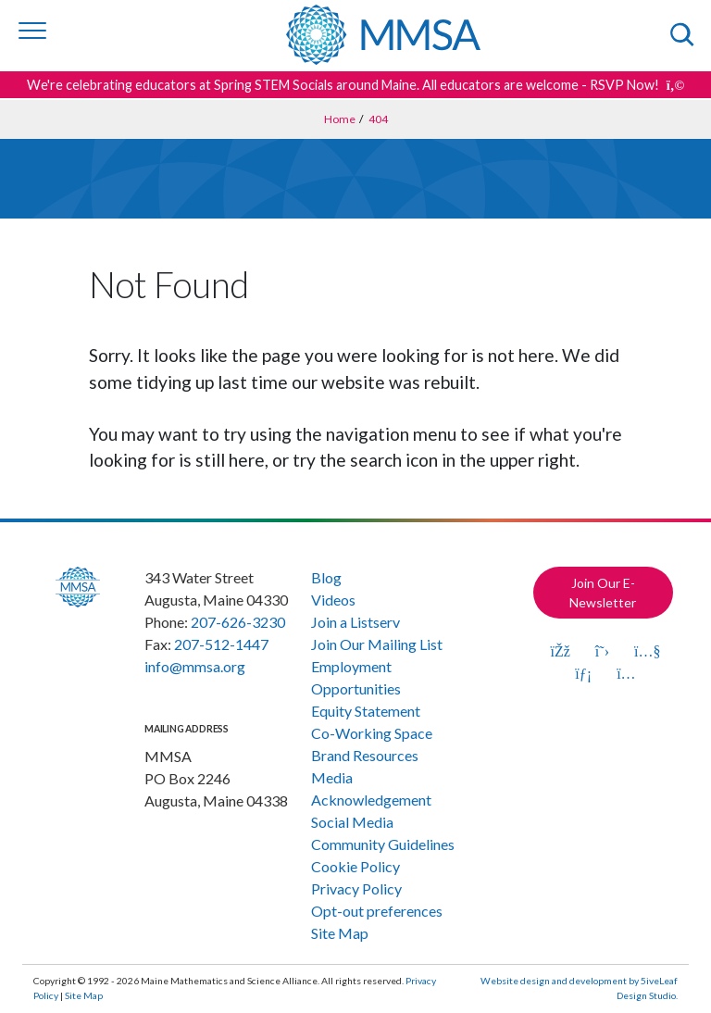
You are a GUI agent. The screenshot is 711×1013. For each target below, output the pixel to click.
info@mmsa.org (194, 666)
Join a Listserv (355, 622)
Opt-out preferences (377, 910)
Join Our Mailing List (377, 644)
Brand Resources (364, 755)
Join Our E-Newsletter (602, 592)
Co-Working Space (371, 733)
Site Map (339, 933)
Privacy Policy (356, 888)
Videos (333, 599)
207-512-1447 (221, 644)
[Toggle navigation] (32, 30)
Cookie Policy (355, 866)
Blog (326, 577)
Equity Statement (365, 710)
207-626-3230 (238, 622)
